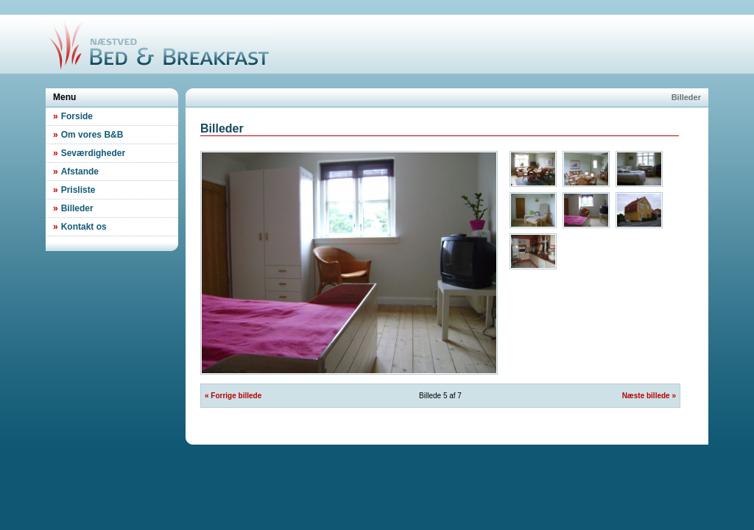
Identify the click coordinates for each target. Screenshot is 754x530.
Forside (73, 116)
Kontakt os (80, 227)
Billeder (73, 208)
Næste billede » (649, 396)
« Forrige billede (233, 396)
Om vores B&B (88, 135)
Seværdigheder (89, 153)
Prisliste (74, 190)
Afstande (76, 171)
